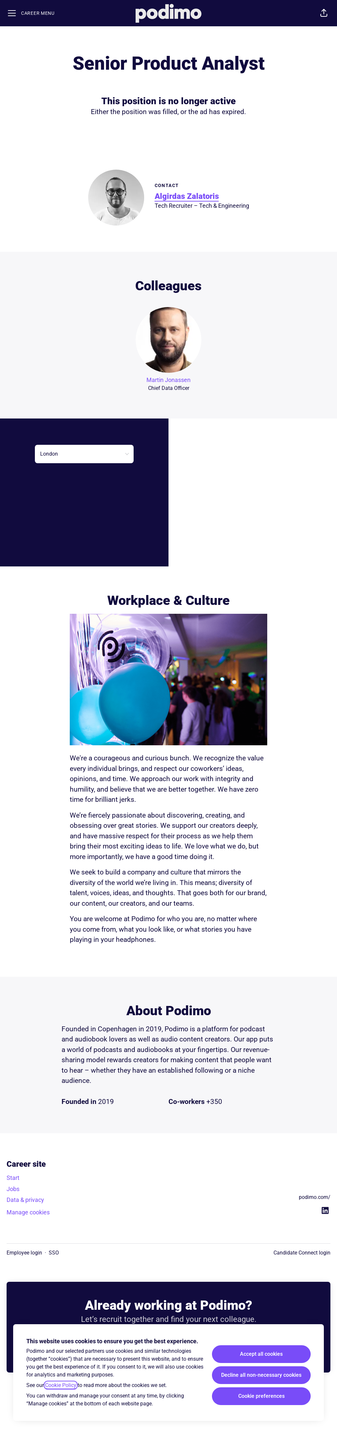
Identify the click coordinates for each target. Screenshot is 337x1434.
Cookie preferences (261, 1396)
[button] (324, 13)
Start (13, 1177)
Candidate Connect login (301, 1253)
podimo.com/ (314, 1197)
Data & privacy (25, 1199)
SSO (54, 1253)
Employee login (24, 1253)
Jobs (13, 1188)
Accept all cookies (261, 1354)
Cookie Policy (60, 1385)
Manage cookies (28, 1212)
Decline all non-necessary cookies (261, 1375)
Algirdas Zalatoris (187, 196)
